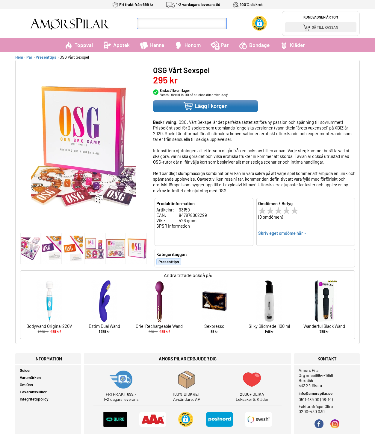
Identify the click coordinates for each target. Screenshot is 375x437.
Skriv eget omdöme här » (282, 233)
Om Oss (26, 384)
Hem (19, 57)
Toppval (78, 45)
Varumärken (30, 377)
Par (220, 45)
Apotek (116, 45)
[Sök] (232, 23)
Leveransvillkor (33, 391)
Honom (187, 45)
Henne (152, 45)
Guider (25, 370)
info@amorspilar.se (315, 393)
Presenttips (46, 57)
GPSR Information (173, 226)
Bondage (254, 45)
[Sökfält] (182, 23)
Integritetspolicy (34, 399)
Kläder (292, 45)
